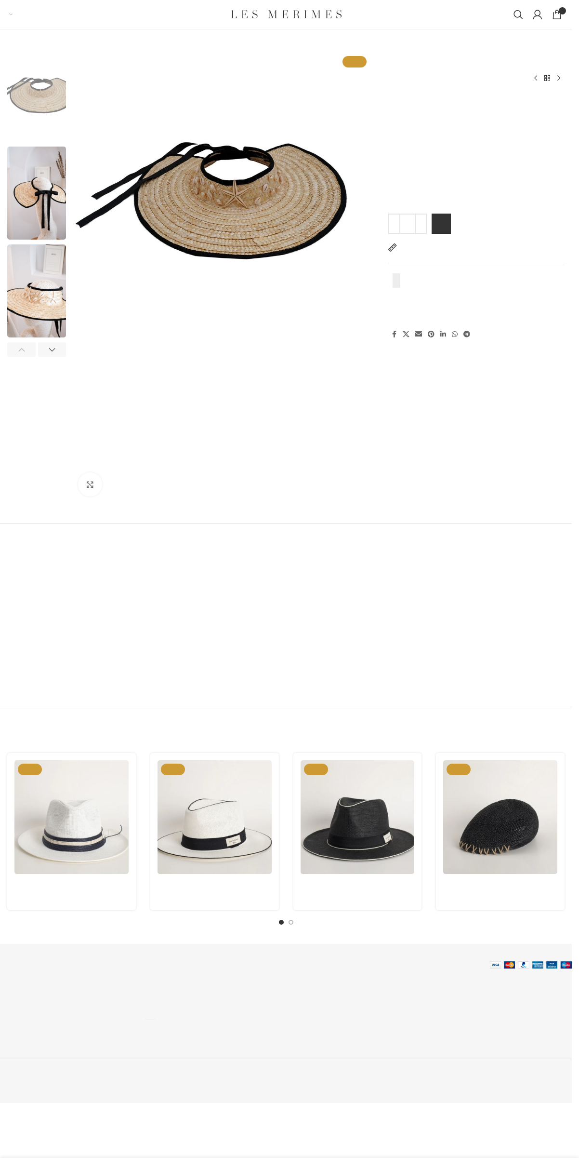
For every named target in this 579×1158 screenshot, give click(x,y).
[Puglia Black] (500, 817)
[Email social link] (418, 335)
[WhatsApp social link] (455, 335)
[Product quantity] (407, 224)
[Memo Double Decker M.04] (71, 817)
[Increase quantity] (421, 224)
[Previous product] (535, 78)
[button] (21, 349)
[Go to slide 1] (281, 922)
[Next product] (559, 78)
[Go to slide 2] (291, 922)
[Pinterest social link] (431, 335)
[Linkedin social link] (443, 335)
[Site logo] (286, 14)
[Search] (518, 14)
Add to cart (441, 224)
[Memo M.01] (215, 817)
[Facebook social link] (394, 335)
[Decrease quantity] (394, 224)
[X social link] (406, 335)
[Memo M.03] (358, 817)
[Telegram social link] (467, 335)
